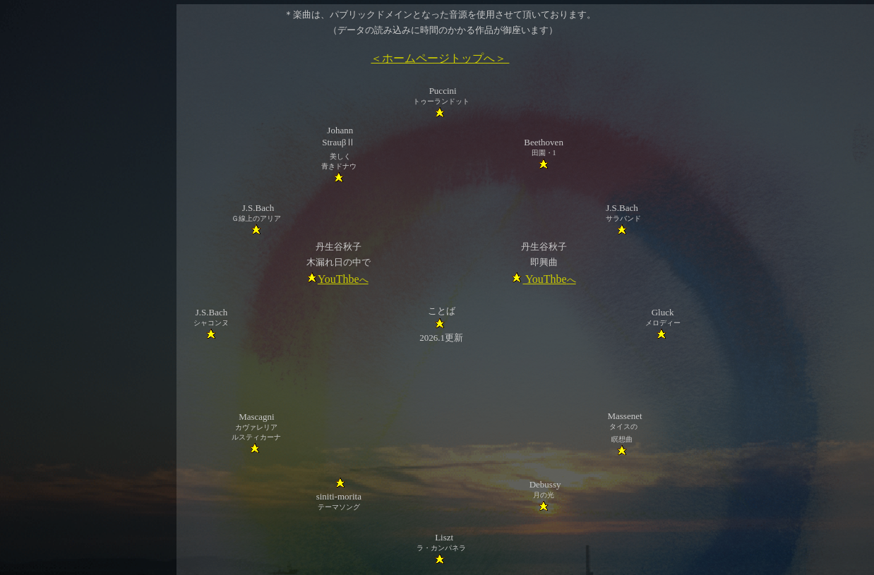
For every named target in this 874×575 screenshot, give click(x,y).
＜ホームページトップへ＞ (440, 58)
